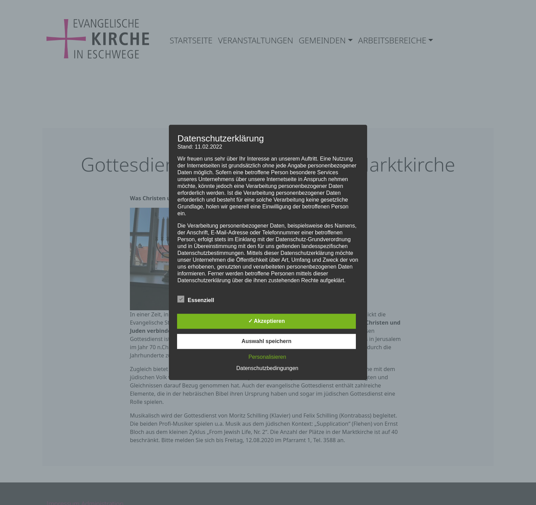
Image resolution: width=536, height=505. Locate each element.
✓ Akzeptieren (266, 321)
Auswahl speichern (267, 341)
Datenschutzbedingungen (267, 368)
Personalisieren (267, 357)
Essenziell (195, 299)
